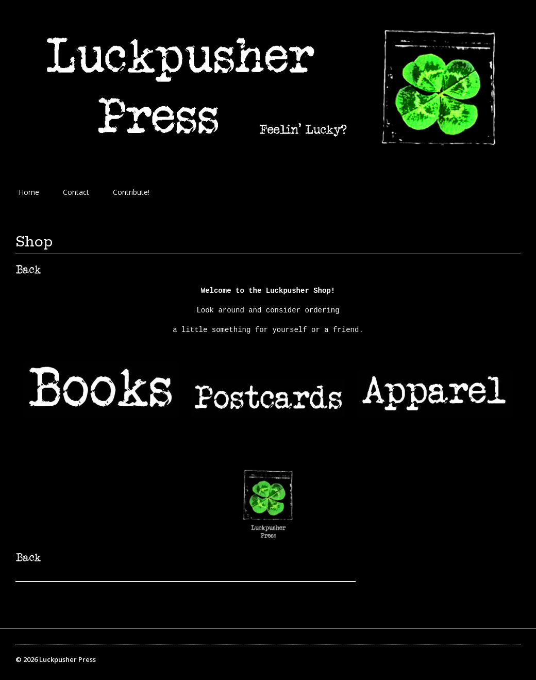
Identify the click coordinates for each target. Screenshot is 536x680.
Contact (76, 192)
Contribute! (131, 192)
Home (29, 192)
